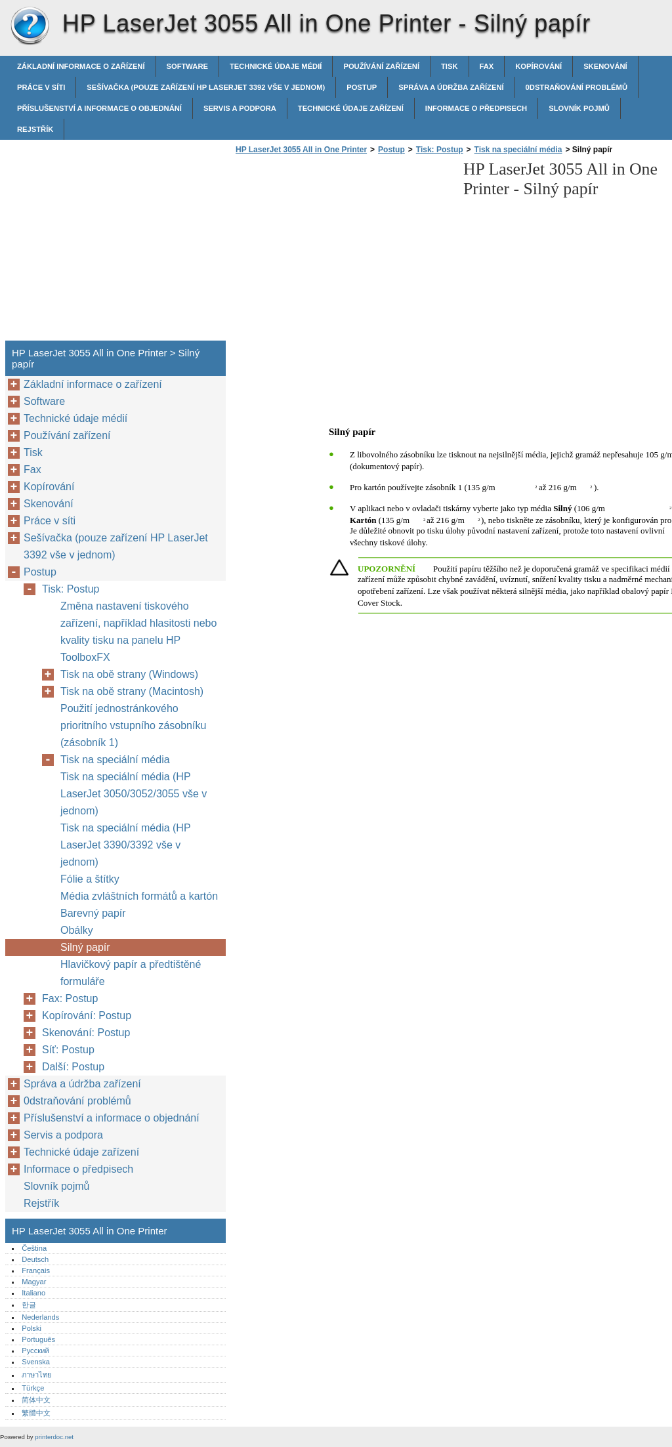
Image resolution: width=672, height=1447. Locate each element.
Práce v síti (41, 87)
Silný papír (85, 947)
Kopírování (538, 66)
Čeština (34, 1248)
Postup (361, 87)
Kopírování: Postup (86, 1015)
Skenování (605, 66)
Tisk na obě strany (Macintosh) (131, 691)
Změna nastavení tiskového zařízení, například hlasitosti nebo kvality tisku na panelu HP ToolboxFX (138, 631)
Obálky (76, 930)
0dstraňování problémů (576, 87)
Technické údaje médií (276, 66)
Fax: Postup (70, 998)
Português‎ (38, 1339)
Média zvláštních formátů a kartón (139, 896)
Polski (31, 1328)
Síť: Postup (68, 1049)
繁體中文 (36, 1413)
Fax (487, 66)
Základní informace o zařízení (81, 66)
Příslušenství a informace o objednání (99, 108)
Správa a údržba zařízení (450, 87)
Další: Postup (73, 1066)
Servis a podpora (239, 108)
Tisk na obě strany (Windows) (129, 674)
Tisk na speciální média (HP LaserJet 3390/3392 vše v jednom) (125, 845)
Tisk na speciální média (518, 149)
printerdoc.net (54, 1436)
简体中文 (36, 1400)
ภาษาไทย (37, 1375)
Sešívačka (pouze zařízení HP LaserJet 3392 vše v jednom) (206, 87)
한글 (29, 1305)
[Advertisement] (342, 251)
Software (187, 66)
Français (36, 1270)
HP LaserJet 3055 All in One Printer (29, 26)
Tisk (449, 66)
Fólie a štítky (89, 879)
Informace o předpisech (476, 108)
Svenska (36, 1362)
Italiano (33, 1293)
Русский (35, 1350)
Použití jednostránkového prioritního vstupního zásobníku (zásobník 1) (133, 725)
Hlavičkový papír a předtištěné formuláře (130, 973)
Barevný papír (93, 913)
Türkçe (33, 1388)
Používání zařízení (381, 66)
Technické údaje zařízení (351, 108)
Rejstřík (35, 129)
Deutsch (35, 1259)
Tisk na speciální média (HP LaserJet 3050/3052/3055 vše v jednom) (133, 793)
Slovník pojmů (579, 108)
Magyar (34, 1282)
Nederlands (40, 1317)
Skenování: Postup (86, 1032)
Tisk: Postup (439, 149)
